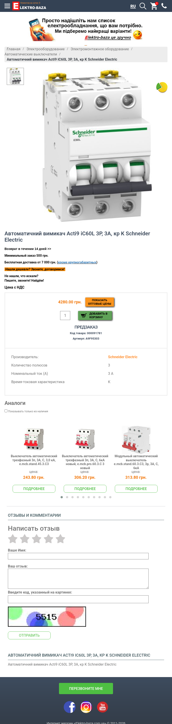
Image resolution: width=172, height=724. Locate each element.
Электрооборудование (45, 49)
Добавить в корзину (98, 315)
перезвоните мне (86, 688)
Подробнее (34, 489)
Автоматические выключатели (31, 54)
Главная (13, 49)
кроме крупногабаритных (77, 262)
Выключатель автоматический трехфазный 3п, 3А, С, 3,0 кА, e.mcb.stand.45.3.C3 (34, 460)
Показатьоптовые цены (99, 301)
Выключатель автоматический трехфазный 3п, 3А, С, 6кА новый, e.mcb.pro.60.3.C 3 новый (85, 462)
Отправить (29, 635)
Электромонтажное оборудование (99, 49)
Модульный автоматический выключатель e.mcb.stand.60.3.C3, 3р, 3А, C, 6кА (136, 462)
